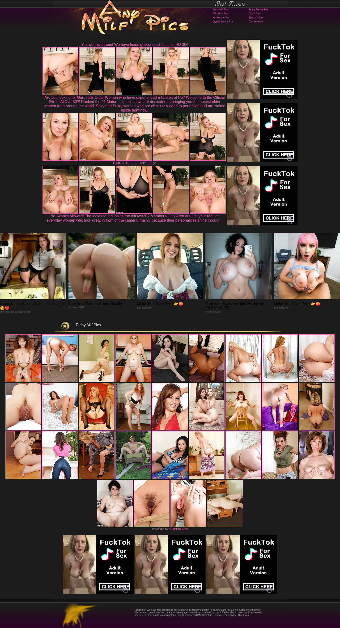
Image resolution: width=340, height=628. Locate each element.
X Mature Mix (256, 21)
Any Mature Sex (220, 17)
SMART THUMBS (178, 529)
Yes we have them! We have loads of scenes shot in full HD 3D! (134, 45)
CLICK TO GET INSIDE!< (134, 163)
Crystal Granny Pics (222, 21)
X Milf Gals (254, 13)
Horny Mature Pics (258, 9)
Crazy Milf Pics (220, 9)
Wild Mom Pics (220, 13)
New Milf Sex (256, 17)
